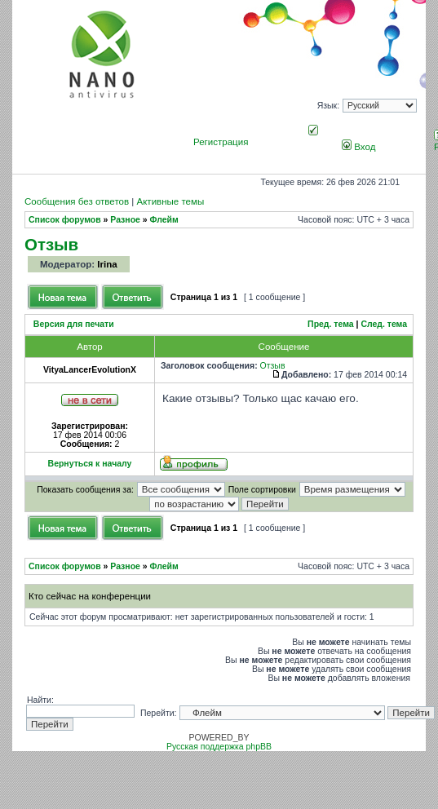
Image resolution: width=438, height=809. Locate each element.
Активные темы (170, 201)
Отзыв (51, 244)
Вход (358, 147)
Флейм (164, 219)
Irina (107, 264)
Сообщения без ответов (76, 201)
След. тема (384, 324)
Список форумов (65, 219)
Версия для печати (73, 324)
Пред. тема (330, 324)
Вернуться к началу (90, 463)
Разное (125, 219)
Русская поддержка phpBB (219, 746)
